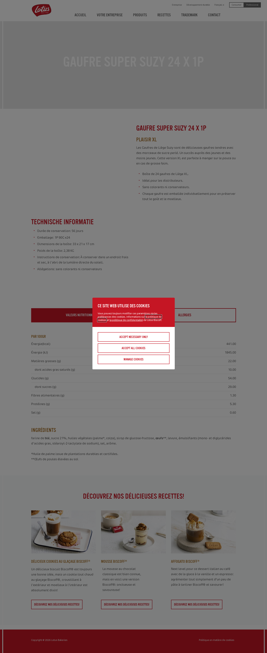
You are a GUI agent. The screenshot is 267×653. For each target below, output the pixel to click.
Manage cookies (133, 359)
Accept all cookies (133, 348)
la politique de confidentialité (126, 320)
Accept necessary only (133, 337)
